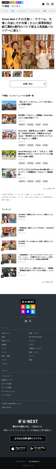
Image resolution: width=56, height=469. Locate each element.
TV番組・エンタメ (35, 348)
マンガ (4, 360)
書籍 (30, 360)
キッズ (31, 356)
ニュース (5, 11)
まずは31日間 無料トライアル (28, 438)
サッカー (32, 341)
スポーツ (5, 364)
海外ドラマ (6, 341)
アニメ (4, 352)
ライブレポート (34, 11)
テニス (4, 348)
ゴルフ (31, 345)
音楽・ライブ (34, 352)
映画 (3, 337)
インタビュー (21, 11)
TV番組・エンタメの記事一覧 (34, 194)
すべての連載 (6, 387)
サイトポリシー (21, 461)
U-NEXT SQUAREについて (11, 403)
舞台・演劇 (6, 356)
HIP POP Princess (35, 337)
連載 (44, 11)
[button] (52, 4)
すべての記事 (6, 384)
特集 (12, 11)
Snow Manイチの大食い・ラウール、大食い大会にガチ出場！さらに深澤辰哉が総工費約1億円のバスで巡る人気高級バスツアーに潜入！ (28, 197)
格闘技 (4, 345)
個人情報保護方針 (34, 461)
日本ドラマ (6, 333)
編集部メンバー (7, 380)
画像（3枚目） (6, 200)
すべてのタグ (6, 395)
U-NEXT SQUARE (7, 194)
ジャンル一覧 (19, 194)
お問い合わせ (6, 407)
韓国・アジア (34, 333)
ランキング (6, 376)
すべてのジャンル (8, 391)
